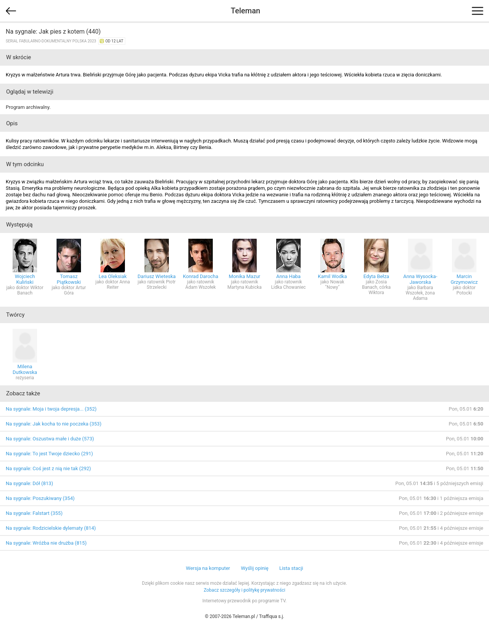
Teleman (245, 10)
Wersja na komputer (208, 568)
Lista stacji (291, 568)
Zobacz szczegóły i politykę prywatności (244, 590)
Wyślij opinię (254, 568)
